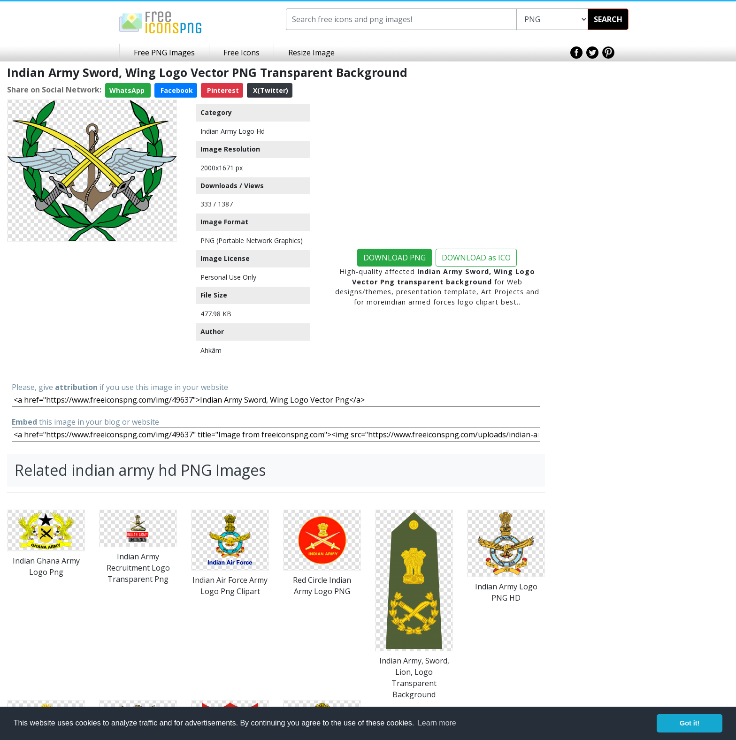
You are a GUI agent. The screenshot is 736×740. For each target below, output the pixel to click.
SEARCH (608, 19)
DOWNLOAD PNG (394, 257)
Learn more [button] (437, 723)
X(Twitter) (269, 90)
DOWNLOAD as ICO (476, 257)
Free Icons (241, 52)
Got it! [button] (689, 723)
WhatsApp (127, 90)
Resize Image (311, 52)
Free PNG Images (164, 52)
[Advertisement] (92, 311)
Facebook (176, 90)
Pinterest (222, 90)
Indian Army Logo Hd (232, 131)
